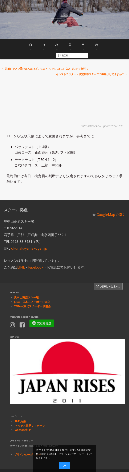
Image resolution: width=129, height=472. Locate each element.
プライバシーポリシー (27, 440)
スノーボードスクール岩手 (64, 19)
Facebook (35, 253)
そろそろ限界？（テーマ (30, 411)
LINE (21, 253)
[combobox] (110, 45)
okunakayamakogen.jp (29, 234)
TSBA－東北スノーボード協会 (32, 292)
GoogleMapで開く (111, 200)
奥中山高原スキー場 (26, 283)
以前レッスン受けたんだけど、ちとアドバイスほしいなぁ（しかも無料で (45, 54)
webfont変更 (23, 416)
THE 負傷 (20, 407)
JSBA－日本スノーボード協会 (32, 288)
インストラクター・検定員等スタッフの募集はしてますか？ (91, 60)
